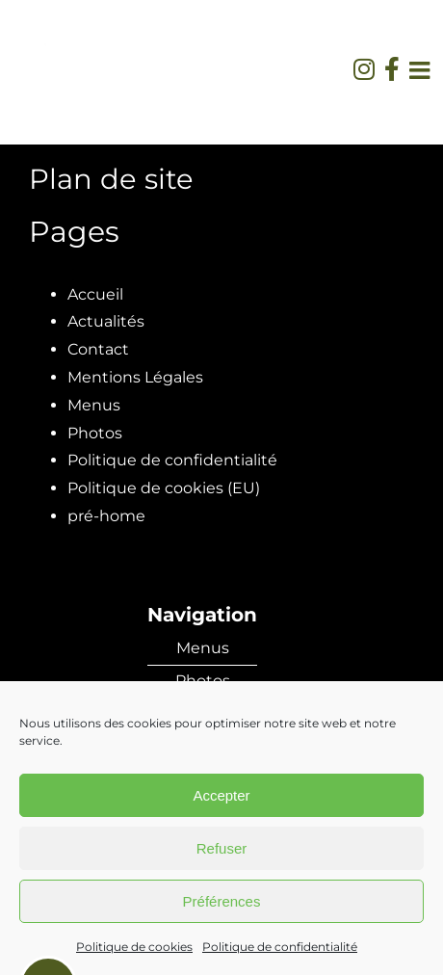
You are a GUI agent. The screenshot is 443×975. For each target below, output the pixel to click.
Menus (93, 405)
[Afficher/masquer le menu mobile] (421, 70)
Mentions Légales (135, 377)
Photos (94, 433)
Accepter (221, 795)
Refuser (222, 848)
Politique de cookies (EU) (163, 488)
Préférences (222, 901)
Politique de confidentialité (279, 946)
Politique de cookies (134, 946)
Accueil (95, 294)
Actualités (105, 321)
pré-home (106, 516)
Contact (98, 349)
